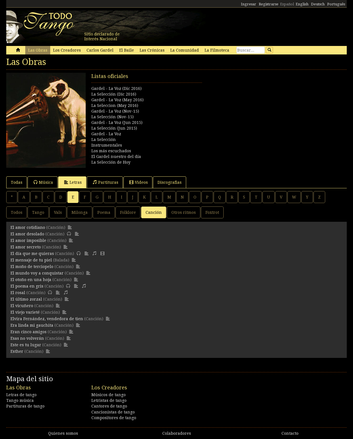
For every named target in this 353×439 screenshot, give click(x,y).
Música (43, 182)
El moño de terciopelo (31, 266)
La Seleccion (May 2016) (114, 105)
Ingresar (248, 4)
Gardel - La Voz (106, 134)
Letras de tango (21, 394)
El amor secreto (25, 247)
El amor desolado (27, 234)
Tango (38, 212)
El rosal (17, 292)
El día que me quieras (32, 253)
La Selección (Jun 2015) (114, 128)
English (302, 4)
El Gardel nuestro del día (116, 156)
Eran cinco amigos (28, 332)
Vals (58, 212)
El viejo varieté (25, 312)
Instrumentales (106, 145)
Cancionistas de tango (113, 412)
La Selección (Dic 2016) (113, 94)
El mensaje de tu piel (31, 260)
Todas (16, 182)
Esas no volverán (27, 338)
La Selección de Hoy (111, 162)
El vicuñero (21, 305)
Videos (138, 182)
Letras (73, 182)
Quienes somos (63, 433)
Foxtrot (212, 212)
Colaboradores (176, 433)
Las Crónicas (152, 50)
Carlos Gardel (100, 50)
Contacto (290, 433)
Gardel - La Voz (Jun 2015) (116, 122)
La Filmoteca (217, 50)
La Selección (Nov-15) (112, 117)
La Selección (103, 139)
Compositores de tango (113, 417)
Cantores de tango (109, 406)
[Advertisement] (261, 112)
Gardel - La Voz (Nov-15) (115, 111)
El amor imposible (28, 240)
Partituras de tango (25, 406)
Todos (16, 212)
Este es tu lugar (25, 345)
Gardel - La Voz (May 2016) (117, 100)
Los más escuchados (111, 151)
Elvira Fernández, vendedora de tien (46, 318)
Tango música (20, 400)
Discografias (169, 182)
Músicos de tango (108, 394)
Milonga (80, 212)
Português (336, 4)
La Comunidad (184, 50)
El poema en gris (26, 286)
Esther (16, 351)
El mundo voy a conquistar (37, 273)
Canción (154, 212)
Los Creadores (67, 50)
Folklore (128, 212)
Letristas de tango (109, 400)
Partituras (105, 182)
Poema (103, 212)
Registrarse (268, 4)
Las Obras (37, 50)
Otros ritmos (183, 212)
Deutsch (318, 4)
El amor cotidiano (27, 227)
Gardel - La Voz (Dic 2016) (116, 88)
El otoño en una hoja (30, 279)
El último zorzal (26, 299)
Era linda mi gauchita (31, 325)
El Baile (126, 50)
